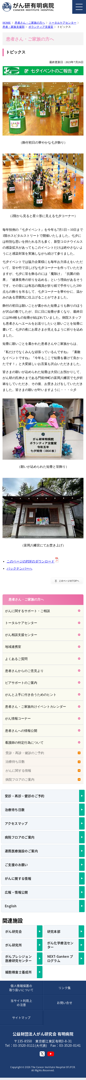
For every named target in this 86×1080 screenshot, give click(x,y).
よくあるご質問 (16, 659)
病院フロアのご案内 (20, 779)
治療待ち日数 (15, 761)
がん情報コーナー (18, 718)
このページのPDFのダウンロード (30, 561)
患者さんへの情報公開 (21, 730)
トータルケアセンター (62, 22)
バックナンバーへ (19, 568)
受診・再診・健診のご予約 (25, 753)
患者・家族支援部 (14, 26)
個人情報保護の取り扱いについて (21, 987)
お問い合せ (64, 1002)
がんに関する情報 (18, 770)
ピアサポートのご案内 (21, 683)
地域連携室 (13, 647)
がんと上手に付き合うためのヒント (30, 694)
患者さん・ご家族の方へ (30, 22)
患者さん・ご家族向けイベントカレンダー (35, 706)
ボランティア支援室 (40, 26)
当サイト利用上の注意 (21, 1002)
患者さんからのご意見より (24, 671)
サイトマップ (21, 1017)
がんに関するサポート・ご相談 (27, 611)
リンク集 (64, 987)
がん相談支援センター (21, 635)
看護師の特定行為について (24, 742)
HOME (7, 22)
